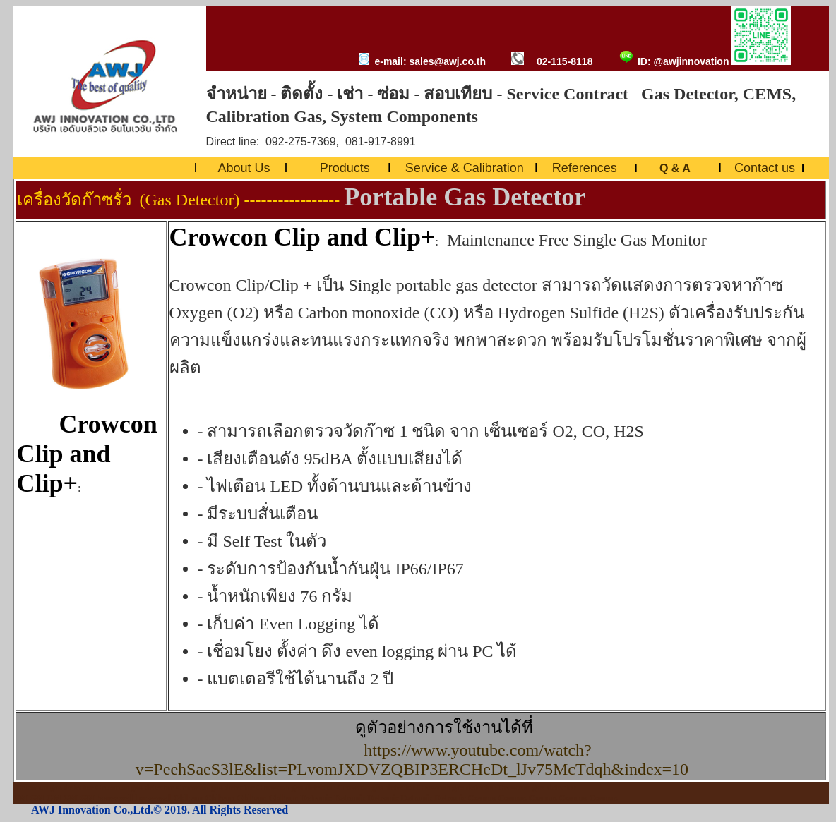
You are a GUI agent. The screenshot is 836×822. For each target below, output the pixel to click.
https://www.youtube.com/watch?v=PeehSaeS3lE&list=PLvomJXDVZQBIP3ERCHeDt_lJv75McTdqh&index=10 (416, 759)
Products (345, 168)
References (584, 168)
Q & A (676, 168)
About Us (244, 168)
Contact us (764, 168)
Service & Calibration (464, 168)
